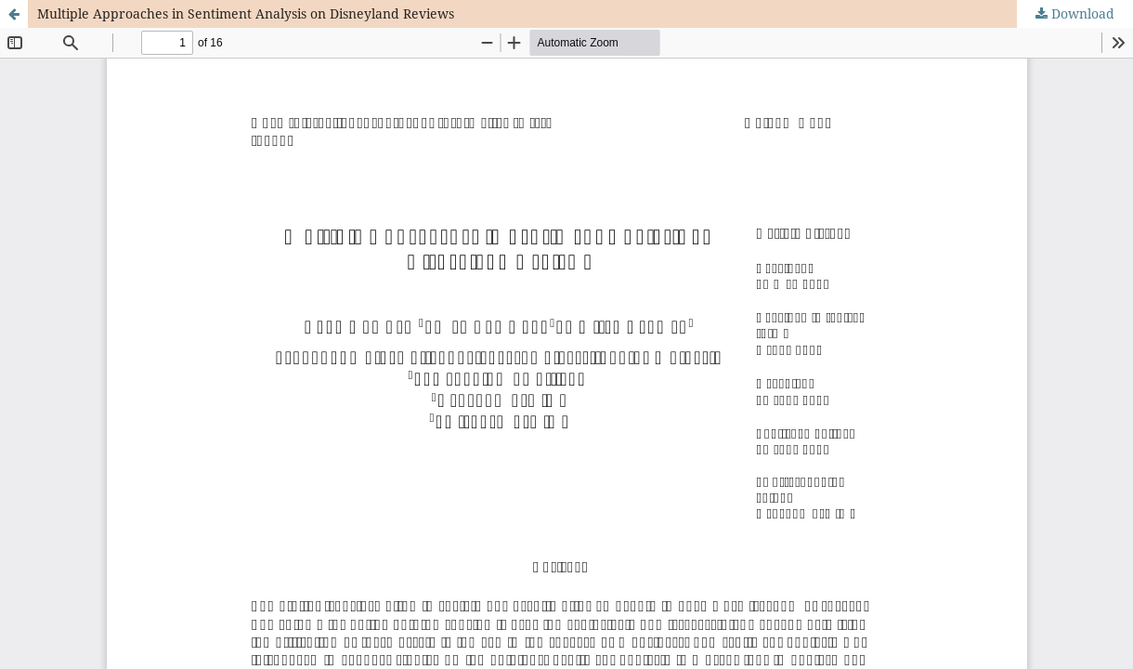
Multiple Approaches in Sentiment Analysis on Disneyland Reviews (245, 13)
